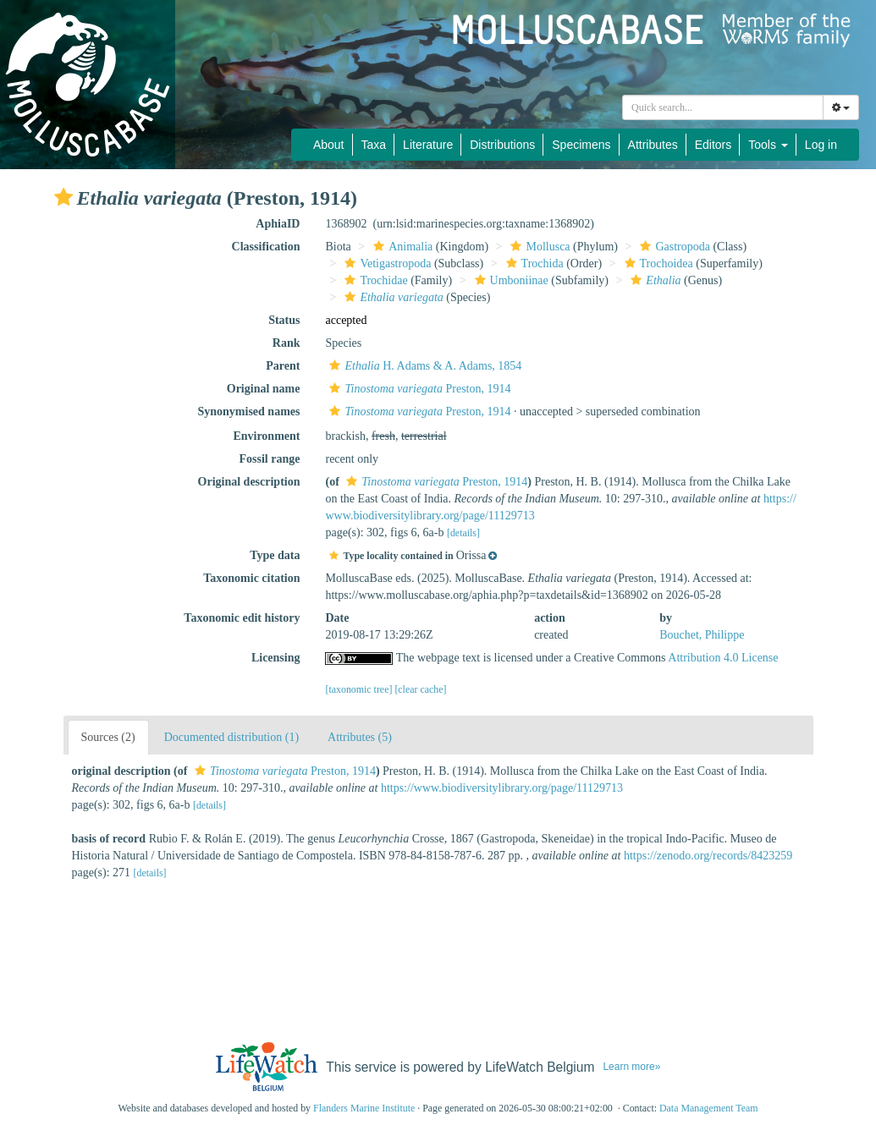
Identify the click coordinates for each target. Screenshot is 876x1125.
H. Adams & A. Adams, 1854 (423, 365)
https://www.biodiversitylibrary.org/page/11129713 (502, 788)
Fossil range (270, 459)
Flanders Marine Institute (364, 1108)
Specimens (581, 144)
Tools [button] (768, 144)
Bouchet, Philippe (701, 634)
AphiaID (278, 223)
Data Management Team (708, 1108)
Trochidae (373, 280)
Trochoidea (656, 263)
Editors (713, 144)
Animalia (400, 246)
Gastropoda (673, 246)
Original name (263, 388)
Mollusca (538, 246)
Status (284, 320)
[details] (463, 533)
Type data (275, 555)
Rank (286, 343)
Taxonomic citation (251, 578)
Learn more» (631, 1067)
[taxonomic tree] (358, 689)
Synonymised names (249, 411)
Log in (821, 144)
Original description (249, 481)
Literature (428, 144)
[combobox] (723, 107)
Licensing (275, 657)
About (328, 144)
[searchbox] (725, 107)
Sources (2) (108, 737)
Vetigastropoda (385, 263)
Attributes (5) (360, 737)
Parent (283, 365)
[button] (63, 197)
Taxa (374, 144)
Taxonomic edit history (242, 618)
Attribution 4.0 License (723, 657)
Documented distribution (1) (231, 737)
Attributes (653, 144)
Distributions (502, 144)
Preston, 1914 (417, 388)
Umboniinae (509, 280)
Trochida (533, 263)
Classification (266, 246)
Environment (266, 436)
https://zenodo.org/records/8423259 (708, 855)
